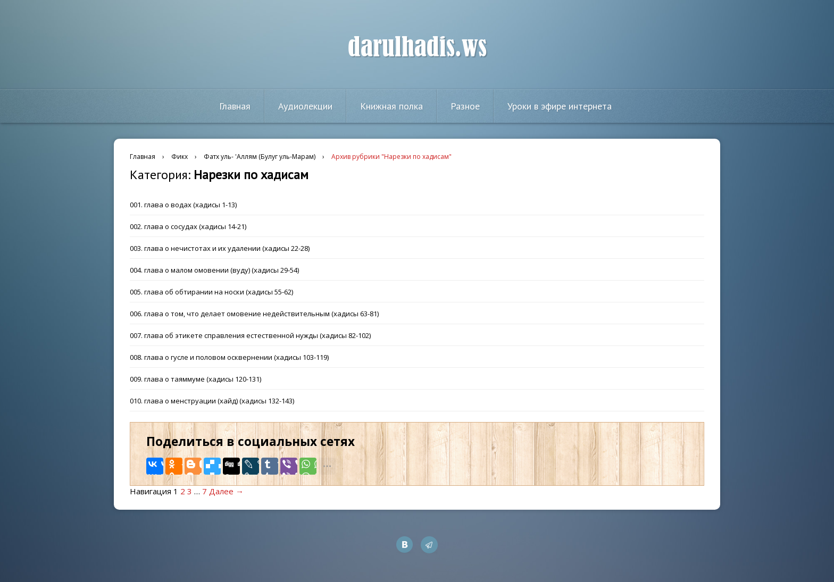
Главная (235, 106)
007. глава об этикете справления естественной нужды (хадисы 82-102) (250, 335)
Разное (465, 106)
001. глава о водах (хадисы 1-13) (183, 204)
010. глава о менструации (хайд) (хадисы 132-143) (212, 401)
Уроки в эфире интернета (559, 106)
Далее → (226, 491)
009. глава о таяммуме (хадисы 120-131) (195, 379)
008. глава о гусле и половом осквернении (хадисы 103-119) (229, 357)
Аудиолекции (305, 106)
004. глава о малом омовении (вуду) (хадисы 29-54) (214, 270)
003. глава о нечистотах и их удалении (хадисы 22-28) (220, 248)
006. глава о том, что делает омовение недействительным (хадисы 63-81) (254, 313)
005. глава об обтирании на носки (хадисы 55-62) (211, 292)
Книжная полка (391, 106)
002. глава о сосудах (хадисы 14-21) (188, 226)
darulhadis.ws (417, 47)
